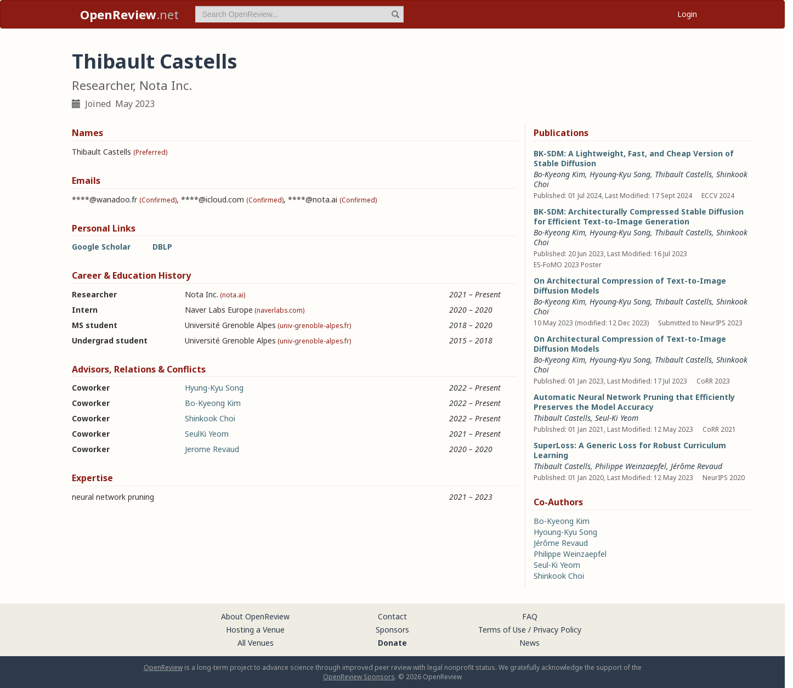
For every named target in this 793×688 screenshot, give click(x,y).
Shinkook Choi (210, 418)
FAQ (529, 616)
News (529, 643)
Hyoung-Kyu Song (620, 174)
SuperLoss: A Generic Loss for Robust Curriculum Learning (630, 450)
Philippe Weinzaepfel (630, 466)
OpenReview (163, 667)
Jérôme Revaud (696, 466)
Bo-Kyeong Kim (213, 403)
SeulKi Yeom (207, 433)
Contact (392, 616)
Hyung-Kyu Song (214, 387)
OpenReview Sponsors (359, 676)
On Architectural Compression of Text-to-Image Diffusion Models (630, 285)
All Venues (255, 643)
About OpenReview (255, 616)
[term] (299, 14)
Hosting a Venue (255, 629)
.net (129, 14)
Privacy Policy (557, 629)
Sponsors (392, 629)
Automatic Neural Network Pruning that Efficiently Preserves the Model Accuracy (634, 402)
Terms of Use (502, 629)
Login (687, 14)
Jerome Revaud (212, 449)
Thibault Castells (683, 174)
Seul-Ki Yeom (616, 418)
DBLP (162, 246)
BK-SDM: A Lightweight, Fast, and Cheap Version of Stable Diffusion (634, 158)
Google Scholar (101, 246)
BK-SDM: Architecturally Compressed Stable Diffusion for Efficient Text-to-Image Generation (639, 216)
